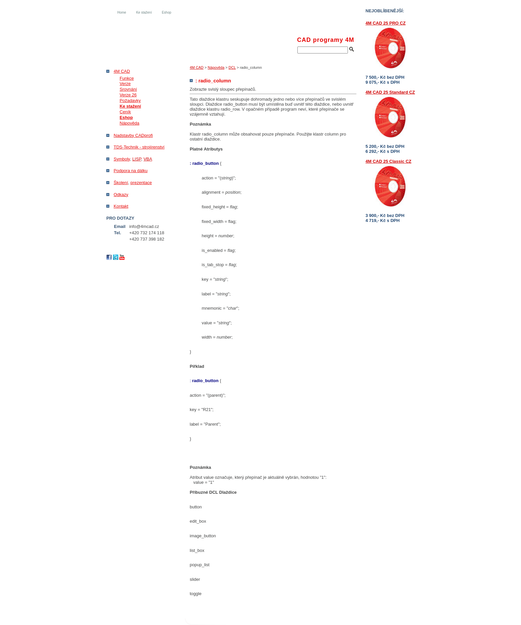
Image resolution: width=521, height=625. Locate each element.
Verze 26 (128, 94)
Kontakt (121, 206)
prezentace (141, 182)
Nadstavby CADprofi (133, 135)
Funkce (127, 78)
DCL (232, 67)
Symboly (122, 158)
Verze (125, 83)
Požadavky (130, 100)
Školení (121, 182)
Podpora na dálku (131, 170)
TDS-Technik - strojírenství (139, 147)
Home (121, 12)
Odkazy (121, 194)
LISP (136, 158)
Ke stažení (144, 12)
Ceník (125, 111)
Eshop (166, 12)
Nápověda (216, 67)
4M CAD (197, 67)
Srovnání (128, 89)
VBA (148, 158)
